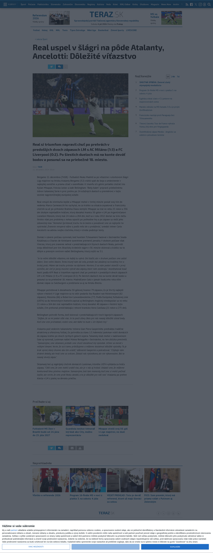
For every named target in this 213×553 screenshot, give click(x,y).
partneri (14, 530)
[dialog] (106, 536)
